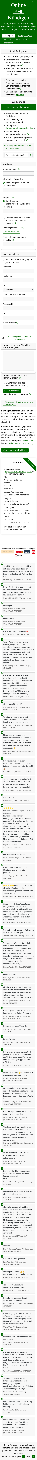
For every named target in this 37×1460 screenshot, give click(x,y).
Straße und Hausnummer (14, 294)
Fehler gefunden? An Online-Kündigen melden (17, 147)
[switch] (34, 2)
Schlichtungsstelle (13, 29)
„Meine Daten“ (28, 440)
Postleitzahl (8, 304)
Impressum (9, 42)
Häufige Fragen (25, 35)
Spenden (7, 39)
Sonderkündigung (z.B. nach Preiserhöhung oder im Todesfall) (18, 220)
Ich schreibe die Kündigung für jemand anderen (19, 261)
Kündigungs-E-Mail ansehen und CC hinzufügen (18, 403)
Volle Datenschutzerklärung (21, 443)
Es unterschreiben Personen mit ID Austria (16, 384)
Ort (4, 313)
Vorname (7, 266)
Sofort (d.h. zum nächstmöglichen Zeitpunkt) (18, 202)
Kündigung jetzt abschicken (15, 450)
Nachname (7, 276)
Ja (23, 1457)
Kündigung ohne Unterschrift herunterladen (19, 337)
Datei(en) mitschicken (12, 227)
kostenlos (31, 29)
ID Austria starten (12, 390)
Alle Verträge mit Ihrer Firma (18, 182)
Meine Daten (21, 39)
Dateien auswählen (11, 231)
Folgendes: (10, 185)
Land (5, 285)
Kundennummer (10, 169)
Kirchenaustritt (9, 26)
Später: (9, 206)
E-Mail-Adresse (9, 322)
